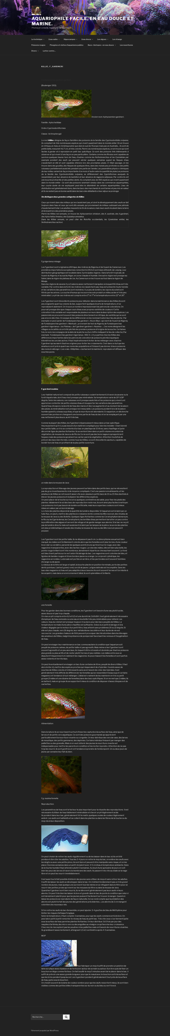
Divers (35, 51)
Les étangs (117, 39)
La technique (38, 39)
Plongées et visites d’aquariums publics (66, 45)
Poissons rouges (38, 45)
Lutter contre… (49, 51)
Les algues (103, 39)
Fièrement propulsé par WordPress (45, 1031)
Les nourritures (126, 45)
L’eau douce (87, 39)
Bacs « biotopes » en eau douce (102, 45)
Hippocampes (71, 39)
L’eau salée (54, 39)
